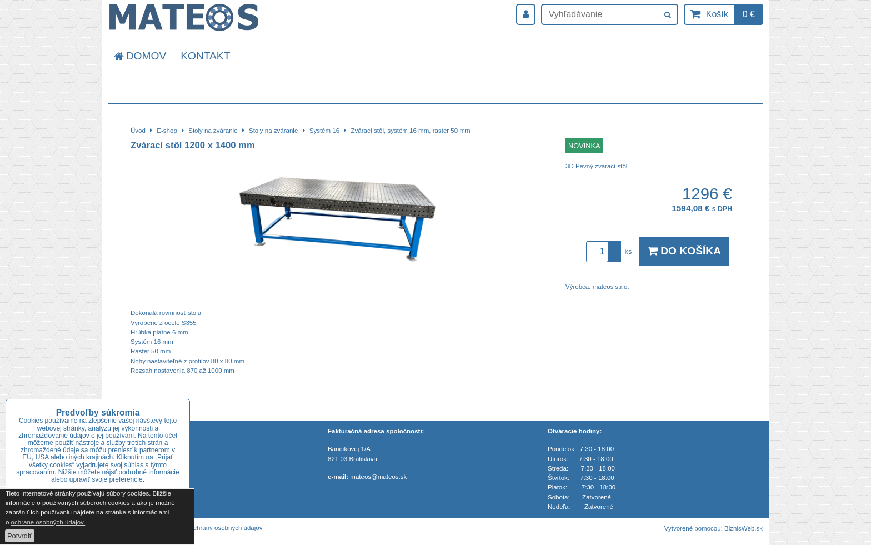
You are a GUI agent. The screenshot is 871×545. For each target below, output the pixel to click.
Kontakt (205, 56)
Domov (139, 56)
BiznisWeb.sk (743, 528)
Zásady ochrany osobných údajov (215, 527)
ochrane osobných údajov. (48, 522)
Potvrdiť (19, 536)
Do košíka (684, 251)
